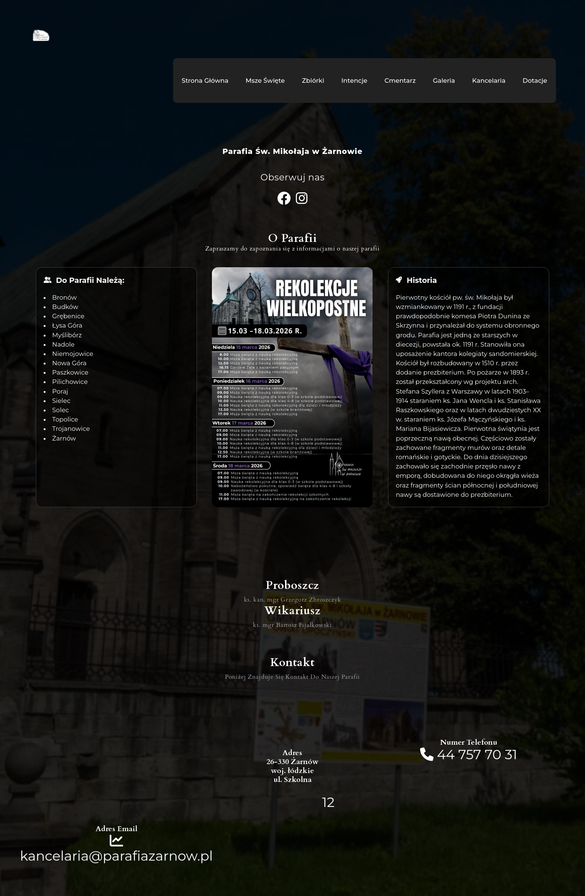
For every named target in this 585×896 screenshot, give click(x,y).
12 (328, 802)
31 (511, 754)
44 (447, 754)
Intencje (354, 80)
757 (469, 754)
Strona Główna (205, 80)
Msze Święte (265, 80)
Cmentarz (400, 80)
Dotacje (535, 80)
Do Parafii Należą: (90, 280)
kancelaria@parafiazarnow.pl (116, 856)
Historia (422, 280)
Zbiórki (313, 80)
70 (493, 754)
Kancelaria (489, 80)
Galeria (444, 80)
